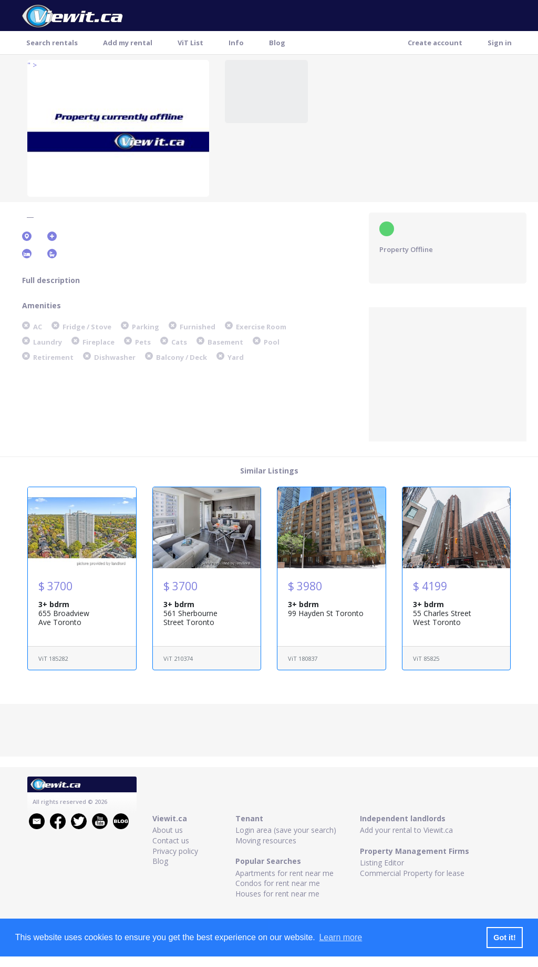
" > (32, 65)
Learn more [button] (340, 937)
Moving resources (265, 840)
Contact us (170, 840)
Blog (277, 42)
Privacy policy (175, 851)
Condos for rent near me (277, 883)
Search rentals (52, 42)
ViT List (190, 42)
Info (236, 42)
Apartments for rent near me (284, 873)
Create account (435, 42)
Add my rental (127, 42)
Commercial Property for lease (412, 873)
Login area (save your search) (285, 830)
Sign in (500, 42)
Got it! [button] (504, 937)
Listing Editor (382, 863)
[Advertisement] (447, 373)
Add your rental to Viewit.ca (406, 830)
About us (167, 830)
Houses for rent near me (277, 894)
